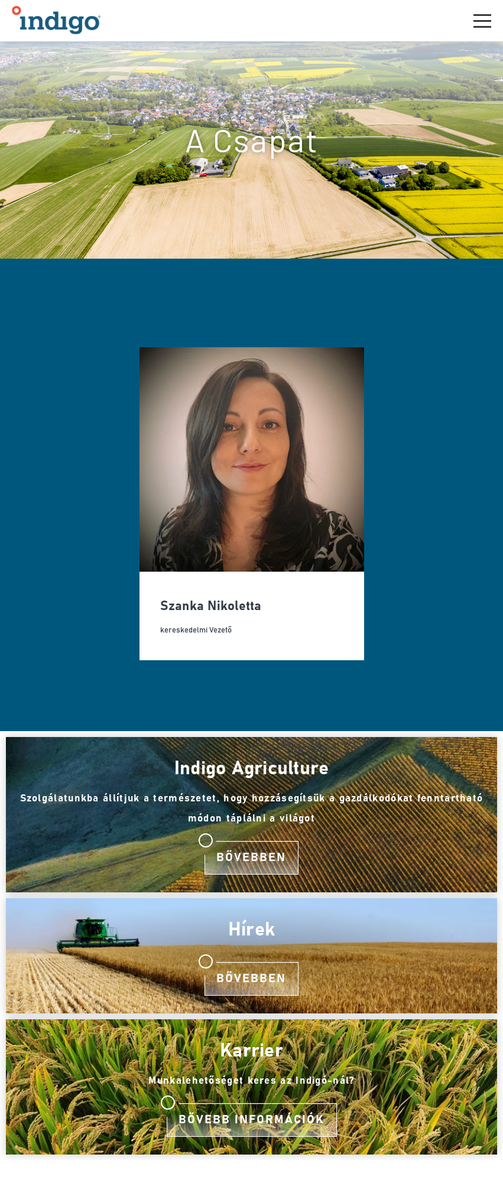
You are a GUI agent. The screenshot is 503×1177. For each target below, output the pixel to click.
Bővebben (251, 857)
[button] (482, 19)
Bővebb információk (251, 1120)
